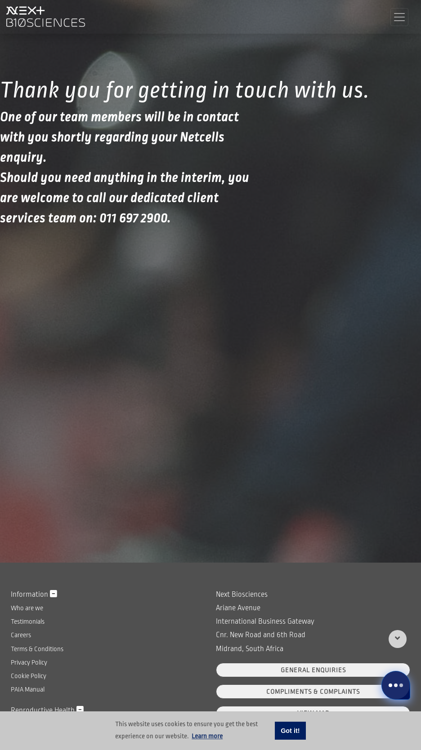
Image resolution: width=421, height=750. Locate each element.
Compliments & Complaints (313, 691)
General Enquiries (313, 670)
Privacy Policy (29, 662)
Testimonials (28, 621)
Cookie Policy (28, 675)
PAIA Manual (28, 689)
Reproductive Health (47, 710)
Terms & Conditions (37, 648)
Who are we (27, 608)
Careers (21, 635)
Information (34, 594)
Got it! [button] (290, 730)
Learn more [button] (207, 736)
